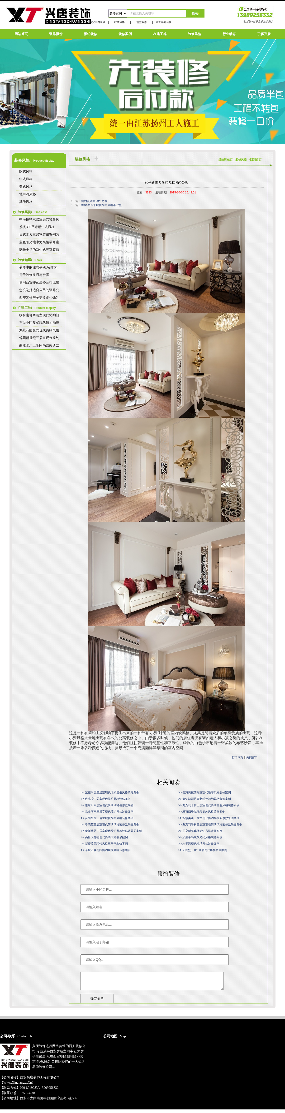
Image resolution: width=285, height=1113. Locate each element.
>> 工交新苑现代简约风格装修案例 (200, 831)
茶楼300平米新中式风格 (37, 227)
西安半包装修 (163, 22)
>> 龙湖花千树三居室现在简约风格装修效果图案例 (210, 824)
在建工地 (159, 34)
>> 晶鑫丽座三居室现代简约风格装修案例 (107, 811)
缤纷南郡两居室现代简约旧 (39, 315)
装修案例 (125, 34)
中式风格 (26, 179)
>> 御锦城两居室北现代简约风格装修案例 (204, 799)
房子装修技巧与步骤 (34, 275)
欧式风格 (119, 22)
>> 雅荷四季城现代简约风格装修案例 (201, 811)
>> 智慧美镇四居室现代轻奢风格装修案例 (204, 792)
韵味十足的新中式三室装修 (39, 250)
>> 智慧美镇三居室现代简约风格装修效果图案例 (208, 818)
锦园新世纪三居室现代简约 (39, 338)
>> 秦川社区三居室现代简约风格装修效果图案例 (111, 831)
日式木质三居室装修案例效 (39, 234)
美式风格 (26, 186)
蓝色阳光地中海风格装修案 (39, 242)
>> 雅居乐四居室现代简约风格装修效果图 (107, 805)
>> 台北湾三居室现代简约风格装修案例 (106, 799)
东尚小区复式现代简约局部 (39, 323)
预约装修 (90, 34)
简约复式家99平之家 (94, 201)
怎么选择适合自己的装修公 (39, 290)
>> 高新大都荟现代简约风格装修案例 (104, 837)
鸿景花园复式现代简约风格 (39, 330)
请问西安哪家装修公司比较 (39, 282)
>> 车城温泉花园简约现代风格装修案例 (106, 850)
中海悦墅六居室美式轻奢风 (39, 219)
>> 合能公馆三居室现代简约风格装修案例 (107, 818)
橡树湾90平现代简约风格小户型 (101, 205)
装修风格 (194, 34)
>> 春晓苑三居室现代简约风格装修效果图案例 (110, 824)
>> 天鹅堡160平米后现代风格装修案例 (202, 850)
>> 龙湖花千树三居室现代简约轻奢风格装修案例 (208, 805)
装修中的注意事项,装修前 (38, 267)
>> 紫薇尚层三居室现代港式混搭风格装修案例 (110, 792)
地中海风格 (27, 194)
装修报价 (55, 34)
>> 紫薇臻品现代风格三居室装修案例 (104, 843)
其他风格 (26, 202)
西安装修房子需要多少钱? (38, 297)
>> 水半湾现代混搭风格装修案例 (198, 843)
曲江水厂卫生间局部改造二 (39, 345)
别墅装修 (141, 22)
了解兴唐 (264, 34)
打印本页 (237, 757)
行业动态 (229, 34)
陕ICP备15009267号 (142, 1013)
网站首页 (21, 34)
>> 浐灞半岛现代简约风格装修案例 (200, 837)
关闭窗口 (252, 757)
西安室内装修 (97, 22)
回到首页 (255, 159)
